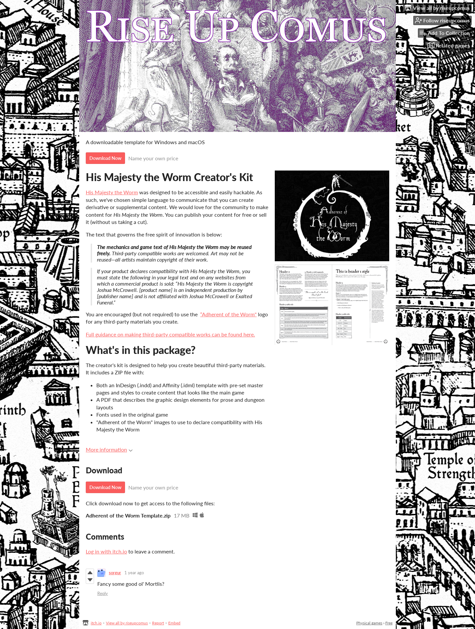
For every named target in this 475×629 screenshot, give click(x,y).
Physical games (369, 622)
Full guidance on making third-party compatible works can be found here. (170, 334)
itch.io (96, 622)
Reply (102, 593)
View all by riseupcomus (127, 622)
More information (109, 449)
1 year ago (134, 572)
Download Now (105, 158)
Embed (174, 622)
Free (389, 622)
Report (158, 622)
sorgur (115, 572)
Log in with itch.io (106, 551)
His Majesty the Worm (112, 192)
